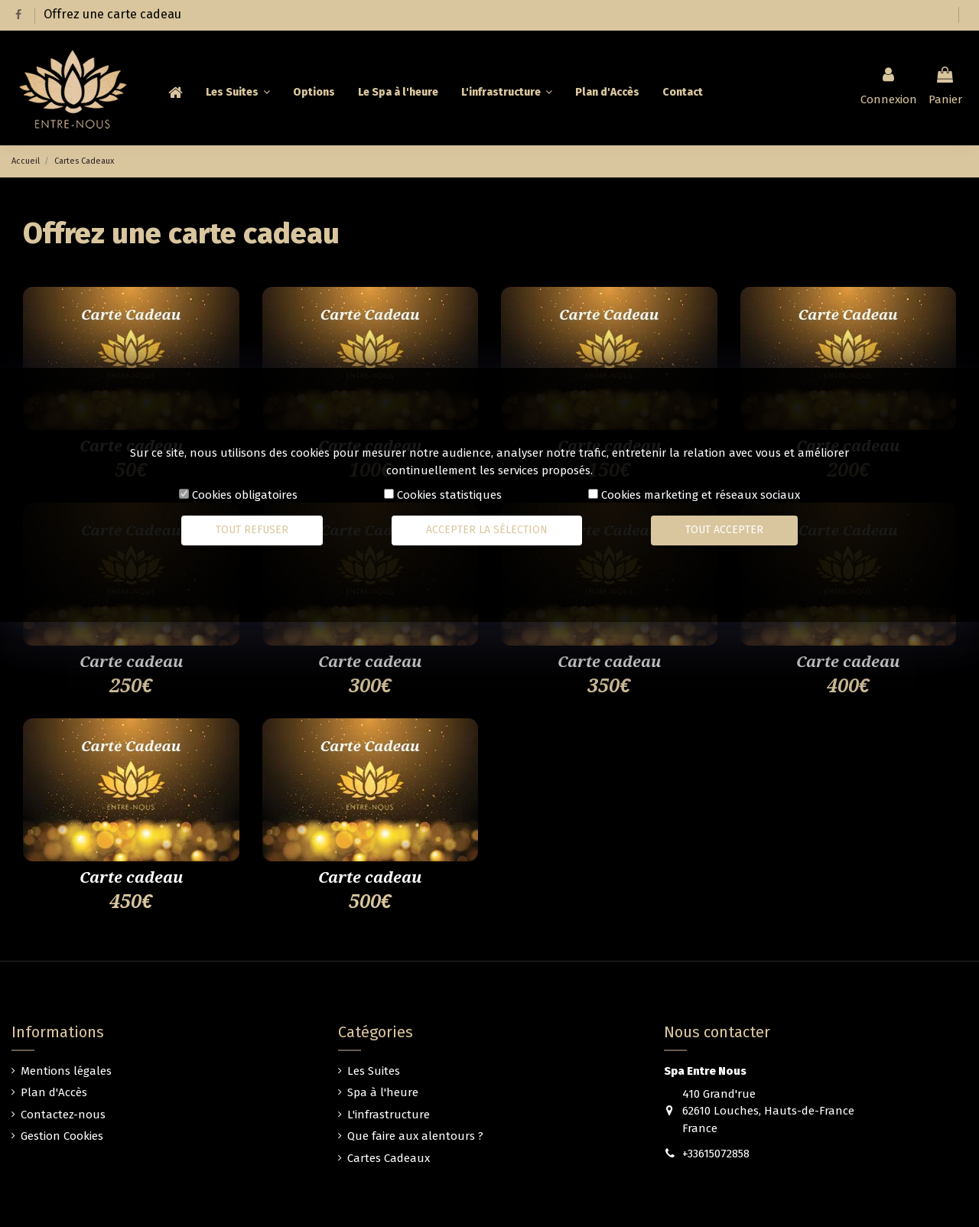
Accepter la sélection (487, 529)
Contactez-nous (63, 1114)
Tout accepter (724, 529)
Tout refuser (252, 529)
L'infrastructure (388, 1114)
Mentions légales (66, 1071)
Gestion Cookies (62, 1136)
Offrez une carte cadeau (112, 14)
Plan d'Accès (54, 1092)
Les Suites (373, 1071)
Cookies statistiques (449, 495)
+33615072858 (716, 1153)
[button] (507, 93)
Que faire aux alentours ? (415, 1136)
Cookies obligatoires (245, 495)
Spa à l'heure (382, 1092)
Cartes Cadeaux (388, 1158)
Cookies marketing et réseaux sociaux (700, 495)
